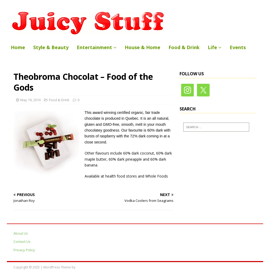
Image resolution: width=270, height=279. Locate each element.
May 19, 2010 (30, 99)
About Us (20, 233)
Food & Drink (184, 47)
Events (238, 47)
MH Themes (85, 267)
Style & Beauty (51, 47)
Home (18, 47)
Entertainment (94, 47)
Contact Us (22, 241)
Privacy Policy (24, 250)
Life (212, 47)
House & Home (142, 47)
